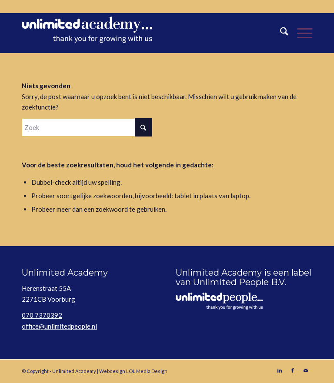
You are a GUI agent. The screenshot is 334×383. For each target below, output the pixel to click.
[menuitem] (279, 33)
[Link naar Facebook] (292, 370)
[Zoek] (279, 33)
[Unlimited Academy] (87, 33)
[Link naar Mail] (305, 370)
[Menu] (300, 33)
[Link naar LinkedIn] (279, 370)
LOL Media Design (146, 371)
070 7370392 (42, 315)
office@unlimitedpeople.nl (59, 326)
